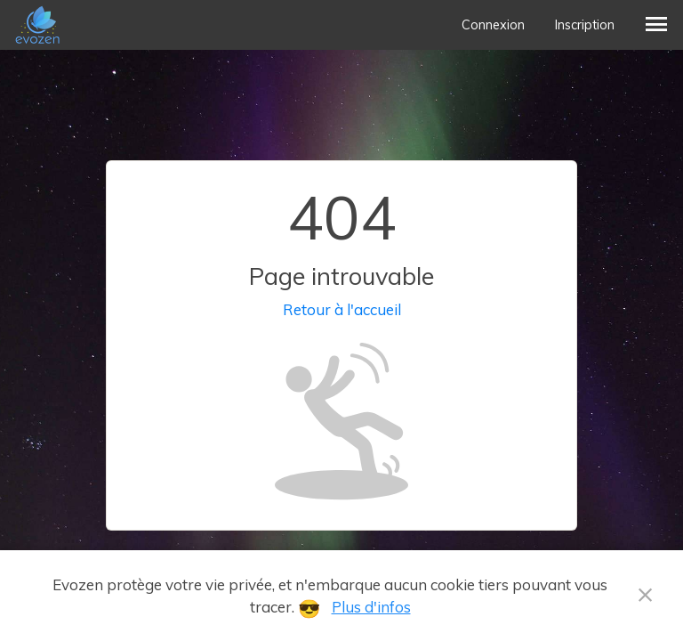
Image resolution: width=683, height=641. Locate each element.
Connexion (493, 24)
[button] (656, 25)
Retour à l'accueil (342, 309)
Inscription (585, 24)
